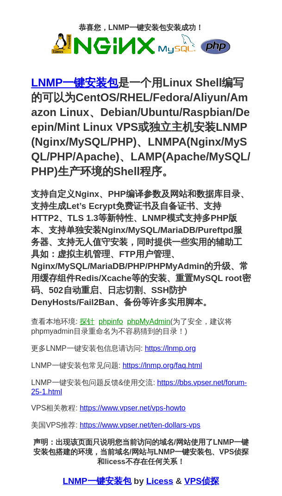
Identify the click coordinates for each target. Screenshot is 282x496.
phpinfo (111, 321)
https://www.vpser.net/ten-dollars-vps (140, 425)
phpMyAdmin (148, 321)
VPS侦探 (201, 481)
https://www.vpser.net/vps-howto (133, 408)
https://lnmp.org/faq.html (162, 365)
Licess (159, 481)
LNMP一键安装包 (74, 82)
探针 (87, 321)
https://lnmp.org (170, 348)
